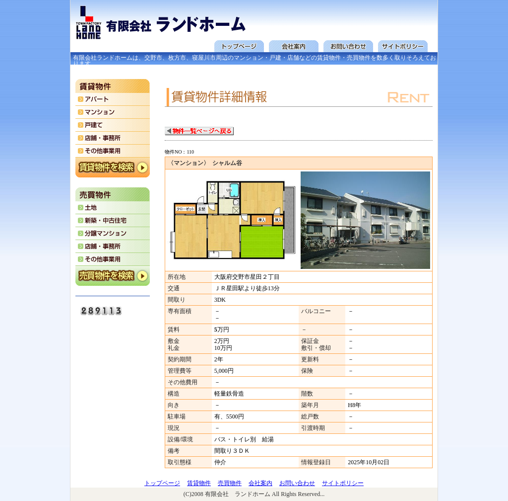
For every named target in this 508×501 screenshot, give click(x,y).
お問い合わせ (297, 483)
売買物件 (230, 483)
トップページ (162, 483)
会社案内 (260, 483)
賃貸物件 (199, 483)
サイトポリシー (343, 483)
